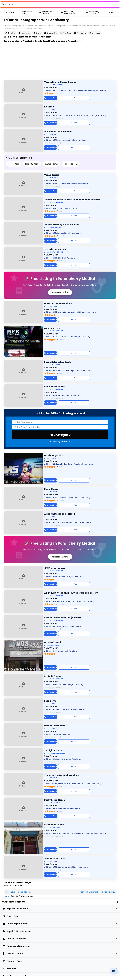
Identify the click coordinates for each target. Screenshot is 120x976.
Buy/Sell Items (51, 164)
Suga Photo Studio (54, 386)
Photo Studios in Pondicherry (18, 892)
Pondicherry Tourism (92, 12)
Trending (10, 33)
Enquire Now (50, 33)
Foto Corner (50, 700)
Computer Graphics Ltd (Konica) (62, 617)
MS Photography (53, 455)
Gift (111, 12)
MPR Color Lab (52, 328)
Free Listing (80, 33)
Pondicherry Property (45, 12)
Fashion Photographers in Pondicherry (97, 892)
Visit (74, 98)
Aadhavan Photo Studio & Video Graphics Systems (72, 199)
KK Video (49, 106)
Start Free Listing (60, 292)
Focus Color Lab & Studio (58, 361)
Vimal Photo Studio (54, 858)
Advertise (94, 33)
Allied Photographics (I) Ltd (59, 513)
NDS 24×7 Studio (53, 642)
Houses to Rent (71, 164)
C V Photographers (54, 568)
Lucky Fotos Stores (54, 799)
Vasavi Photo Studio (55, 249)
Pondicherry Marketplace (68, 12)
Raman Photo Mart (54, 725)
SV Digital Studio (53, 750)
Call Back (65, 33)
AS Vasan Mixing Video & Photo (61, 224)
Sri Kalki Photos (52, 676)
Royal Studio (51, 489)
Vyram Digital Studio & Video (60, 82)
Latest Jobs (13, 164)
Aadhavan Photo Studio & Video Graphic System (71, 592)
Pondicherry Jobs (26, 12)
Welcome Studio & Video (58, 131)
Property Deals (32, 164)
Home (10, 12)
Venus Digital (51, 174)
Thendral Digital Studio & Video (61, 775)
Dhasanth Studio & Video (58, 303)
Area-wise (24, 33)
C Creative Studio (54, 824)
